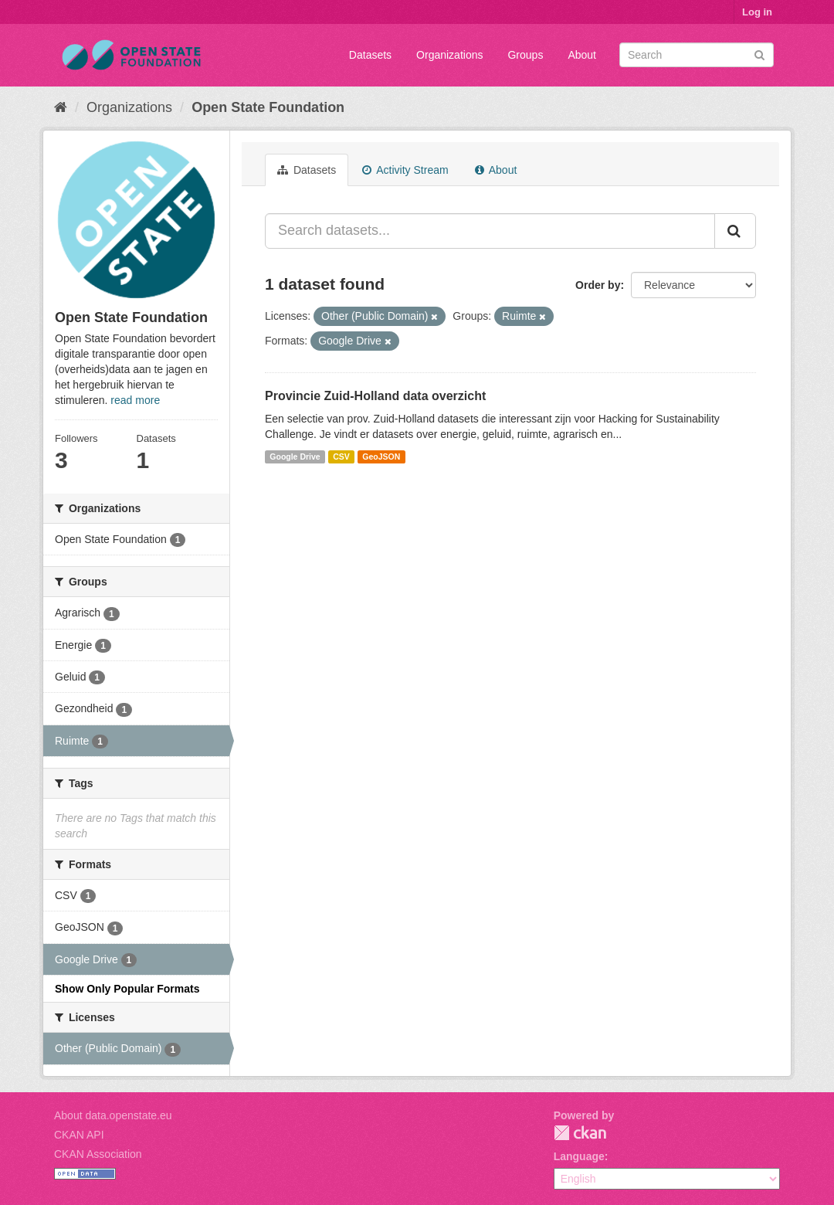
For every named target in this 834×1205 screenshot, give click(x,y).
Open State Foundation (268, 107)
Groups (525, 55)
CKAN (580, 1133)
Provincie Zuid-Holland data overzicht (375, 395)
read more (135, 400)
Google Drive (295, 456)
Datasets (370, 55)
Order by (597, 285)
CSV (341, 456)
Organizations (449, 55)
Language (579, 1156)
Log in (757, 12)
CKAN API (79, 1135)
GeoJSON (381, 456)
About (582, 55)
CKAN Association (98, 1154)
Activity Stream (405, 170)
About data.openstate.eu (113, 1115)
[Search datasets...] (490, 231)
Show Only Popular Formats (127, 989)
